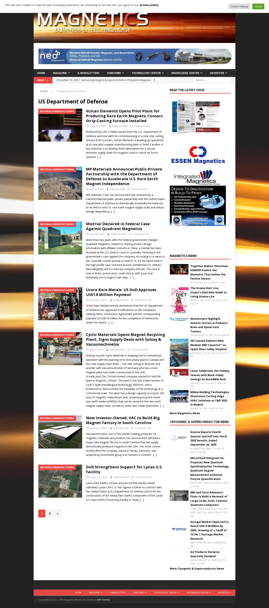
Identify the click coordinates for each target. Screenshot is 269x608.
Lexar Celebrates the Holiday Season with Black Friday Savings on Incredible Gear (209, 375)
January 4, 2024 (98, 428)
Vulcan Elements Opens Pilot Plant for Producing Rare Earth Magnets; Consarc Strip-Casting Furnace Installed (124, 115)
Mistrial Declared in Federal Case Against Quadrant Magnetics (118, 226)
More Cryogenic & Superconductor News (197, 568)
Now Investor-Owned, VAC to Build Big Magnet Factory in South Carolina (123, 420)
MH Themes (104, 599)
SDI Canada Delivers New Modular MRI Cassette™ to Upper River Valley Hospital (208, 345)
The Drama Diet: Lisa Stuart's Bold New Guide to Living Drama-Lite (208, 292)
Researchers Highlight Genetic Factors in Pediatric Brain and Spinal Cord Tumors (209, 325)
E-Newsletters (88, 73)
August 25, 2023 (98, 477)
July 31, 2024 (96, 349)
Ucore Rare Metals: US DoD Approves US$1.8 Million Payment (121, 292)
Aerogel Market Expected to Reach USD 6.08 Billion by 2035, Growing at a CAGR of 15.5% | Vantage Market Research (209, 530)
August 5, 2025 (98, 126)
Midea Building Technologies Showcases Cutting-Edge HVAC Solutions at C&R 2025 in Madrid (209, 398)
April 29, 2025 (97, 234)
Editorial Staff (120, 126)
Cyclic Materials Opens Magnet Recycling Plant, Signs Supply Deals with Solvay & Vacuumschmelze (125, 339)
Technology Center (146, 73)
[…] (99, 157)
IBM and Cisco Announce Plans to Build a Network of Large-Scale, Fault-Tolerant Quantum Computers (209, 499)
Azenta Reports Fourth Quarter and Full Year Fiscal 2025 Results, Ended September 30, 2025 (208, 438)
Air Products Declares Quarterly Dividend (204, 554)
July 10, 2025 (96, 189)
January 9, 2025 (98, 300)
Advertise (217, 73)
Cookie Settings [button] (239, 6)
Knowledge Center (185, 73)
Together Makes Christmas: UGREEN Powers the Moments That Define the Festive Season (209, 272)
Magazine (60, 73)
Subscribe (114, 73)
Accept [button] (258, 6)
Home (41, 73)
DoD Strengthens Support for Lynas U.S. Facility (124, 469)
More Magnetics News (185, 413)
